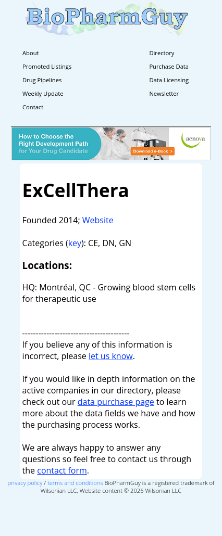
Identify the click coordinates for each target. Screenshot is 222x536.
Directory (161, 53)
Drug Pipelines (41, 80)
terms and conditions (75, 483)
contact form (62, 470)
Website (98, 220)
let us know (111, 356)
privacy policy (25, 483)
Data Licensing (169, 80)
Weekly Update (42, 93)
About (30, 53)
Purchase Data (169, 66)
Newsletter (164, 93)
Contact (32, 107)
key (74, 243)
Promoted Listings (46, 66)
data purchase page (116, 401)
